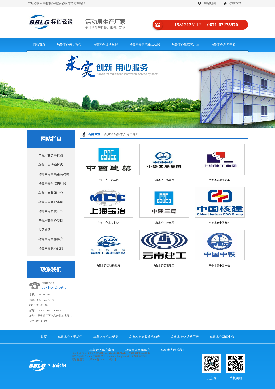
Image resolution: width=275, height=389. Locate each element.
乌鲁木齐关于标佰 (69, 44)
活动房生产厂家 (112, 24)
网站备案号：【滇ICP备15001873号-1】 (94, 359)
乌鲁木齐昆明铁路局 (108, 265)
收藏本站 (235, 3)
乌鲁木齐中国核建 (219, 222)
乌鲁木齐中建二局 (108, 179)
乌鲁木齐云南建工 (163, 265)
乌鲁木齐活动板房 (105, 44)
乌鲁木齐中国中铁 (219, 265)
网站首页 (39, 44)
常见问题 (44, 229)
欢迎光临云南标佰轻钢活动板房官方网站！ (56, 3)
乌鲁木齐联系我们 (50, 248)
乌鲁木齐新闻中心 (223, 44)
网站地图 (210, 3)
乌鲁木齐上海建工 (219, 179)
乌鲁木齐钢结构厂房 (185, 44)
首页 (107, 134)
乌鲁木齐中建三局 (163, 222)
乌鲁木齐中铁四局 (163, 179)
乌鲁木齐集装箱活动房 (144, 44)
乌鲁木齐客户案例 (50, 202)
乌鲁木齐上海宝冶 (108, 222)
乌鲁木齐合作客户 (126, 134)
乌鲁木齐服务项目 (50, 220)
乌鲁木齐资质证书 (50, 211)
